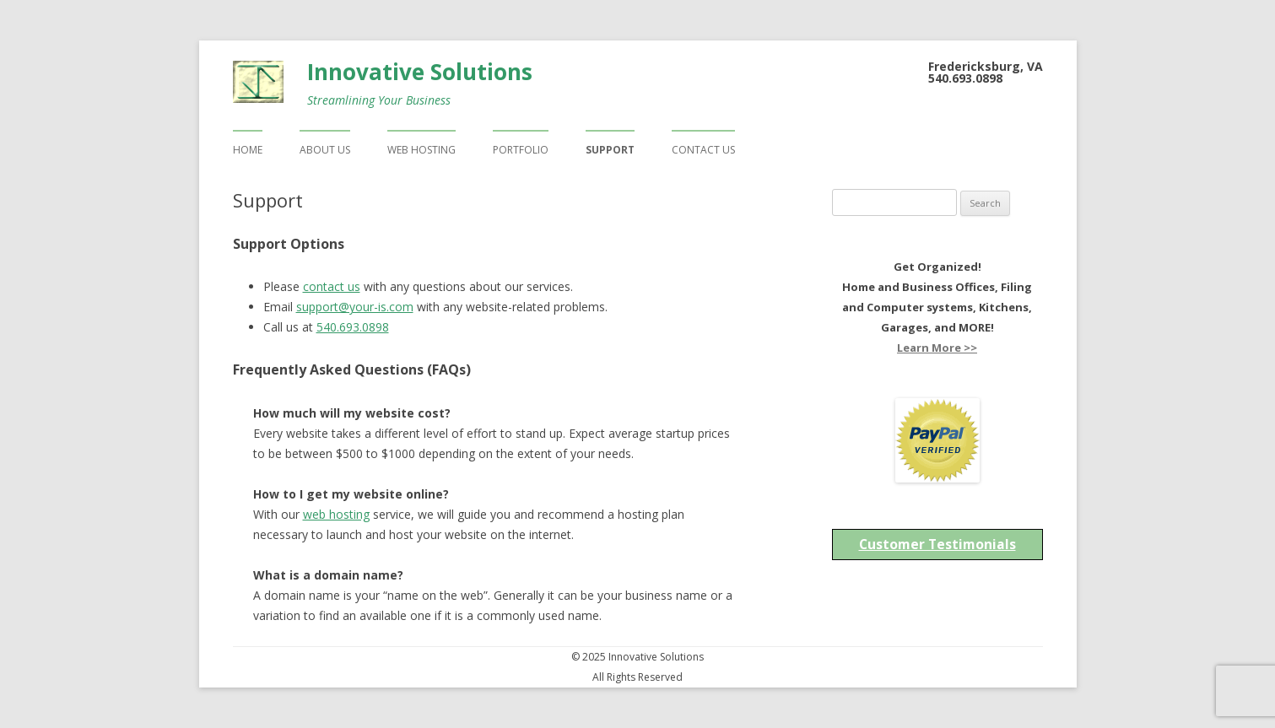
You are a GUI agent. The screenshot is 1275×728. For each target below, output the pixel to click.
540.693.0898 (352, 327)
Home (247, 150)
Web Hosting (421, 150)
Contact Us (703, 150)
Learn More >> (937, 347)
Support (610, 150)
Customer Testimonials (937, 544)
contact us (331, 286)
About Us (325, 150)
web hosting (336, 514)
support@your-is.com (354, 307)
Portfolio (520, 150)
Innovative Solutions (419, 72)
